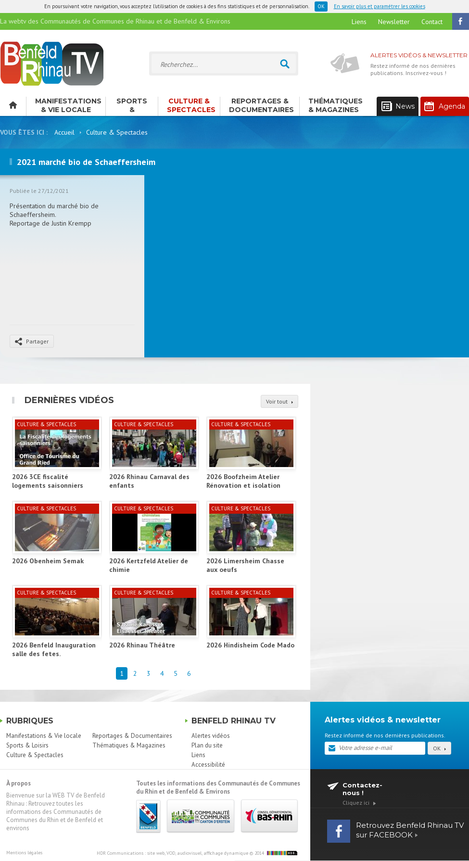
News (398, 106)
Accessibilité (208, 764)
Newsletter (394, 21)
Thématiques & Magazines (335, 105)
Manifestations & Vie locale (68, 105)
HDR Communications (172, 853)
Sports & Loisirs (131, 106)
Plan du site (207, 745)
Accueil (64, 132)
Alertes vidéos (210, 736)
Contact (432, 21)
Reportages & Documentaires (261, 105)
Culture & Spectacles (191, 105)
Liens (359, 21)
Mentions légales (24, 852)
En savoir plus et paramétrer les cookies (379, 6)
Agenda (444, 106)
